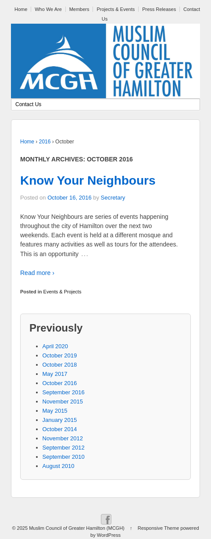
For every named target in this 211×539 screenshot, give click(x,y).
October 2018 (60, 364)
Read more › (37, 272)
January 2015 (60, 420)
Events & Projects (62, 291)
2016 (45, 142)
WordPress (109, 535)
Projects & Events (116, 9)
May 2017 (55, 374)
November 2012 (63, 438)
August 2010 (59, 466)
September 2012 (64, 447)
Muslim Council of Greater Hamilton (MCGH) (77, 528)
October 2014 (60, 429)
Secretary (113, 197)
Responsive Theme (158, 528)
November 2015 (63, 401)
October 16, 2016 (69, 197)
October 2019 (60, 355)
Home (20, 9)
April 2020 (55, 346)
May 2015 (55, 410)
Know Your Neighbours (88, 180)
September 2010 (64, 456)
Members (79, 9)
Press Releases (159, 9)
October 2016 (60, 383)
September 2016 (64, 392)
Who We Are (48, 9)
